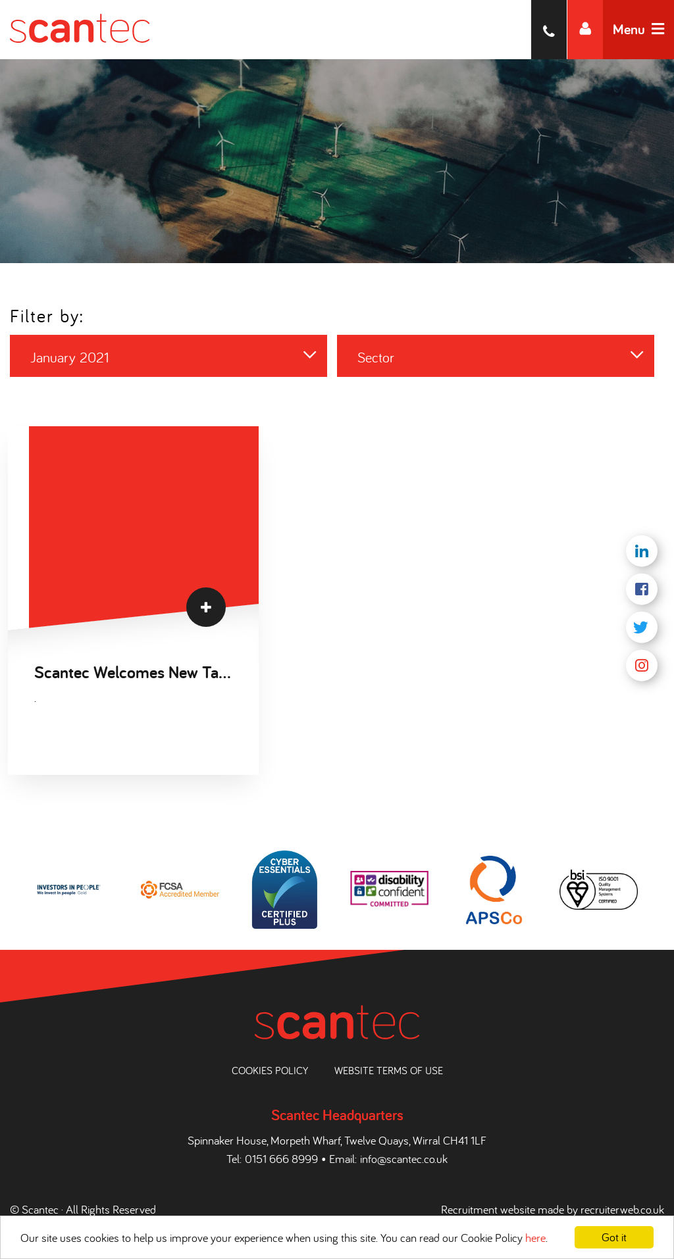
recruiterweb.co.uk (622, 1209)
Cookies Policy (270, 1070)
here (535, 1237)
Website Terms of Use (388, 1070)
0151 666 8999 (281, 1158)
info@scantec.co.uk (404, 1158)
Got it (614, 1237)
